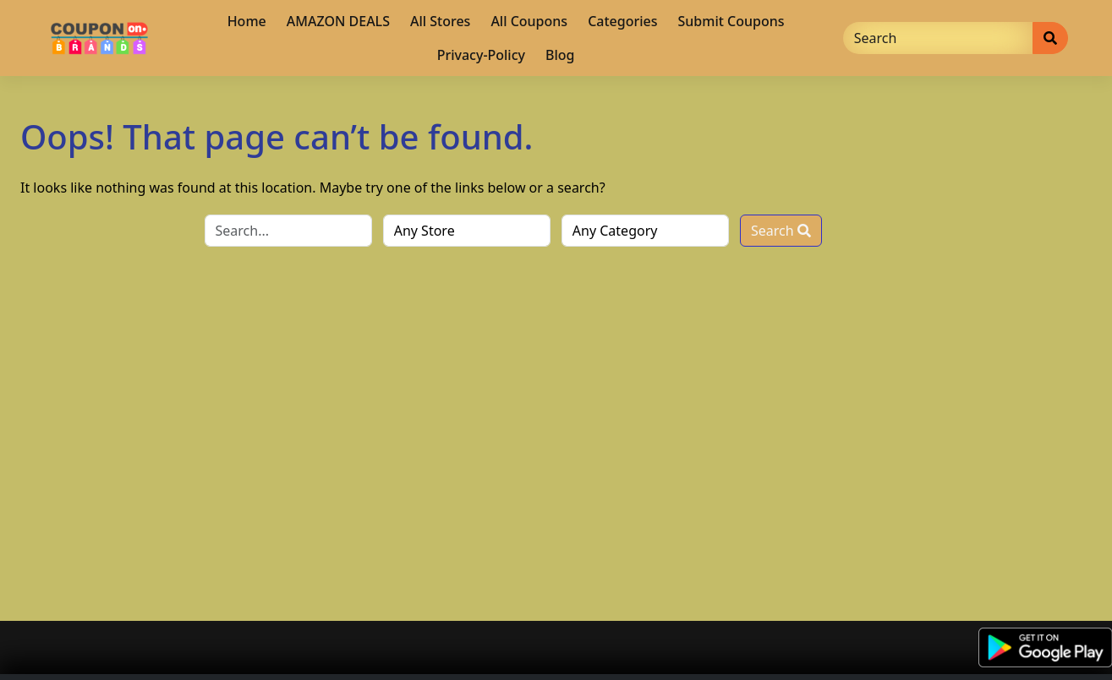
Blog (559, 55)
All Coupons (528, 21)
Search (781, 230)
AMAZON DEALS (338, 21)
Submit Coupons (731, 21)
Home (246, 21)
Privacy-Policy (481, 55)
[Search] (938, 38)
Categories (622, 21)
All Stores (440, 21)
